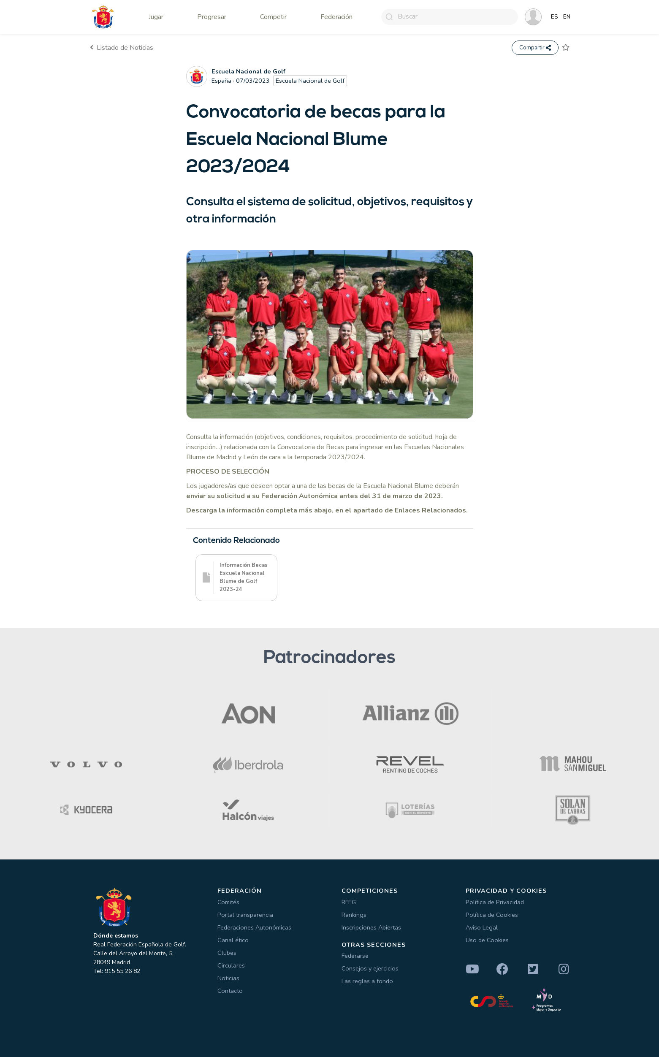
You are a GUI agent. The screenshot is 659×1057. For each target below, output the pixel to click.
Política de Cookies (492, 915)
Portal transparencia (245, 915)
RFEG (349, 902)
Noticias (228, 978)
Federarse (355, 955)
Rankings (354, 915)
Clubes (226, 953)
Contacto (230, 991)
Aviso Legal (482, 927)
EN (566, 17)
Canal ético (233, 940)
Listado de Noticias (121, 47)
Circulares (231, 965)
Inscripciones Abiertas (371, 927)
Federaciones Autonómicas (254, 927)
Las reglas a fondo (367, 981)
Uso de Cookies (487, 940)
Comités (228, 902)
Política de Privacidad (495, 902)
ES (554, 17)
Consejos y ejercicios (370, 968)
